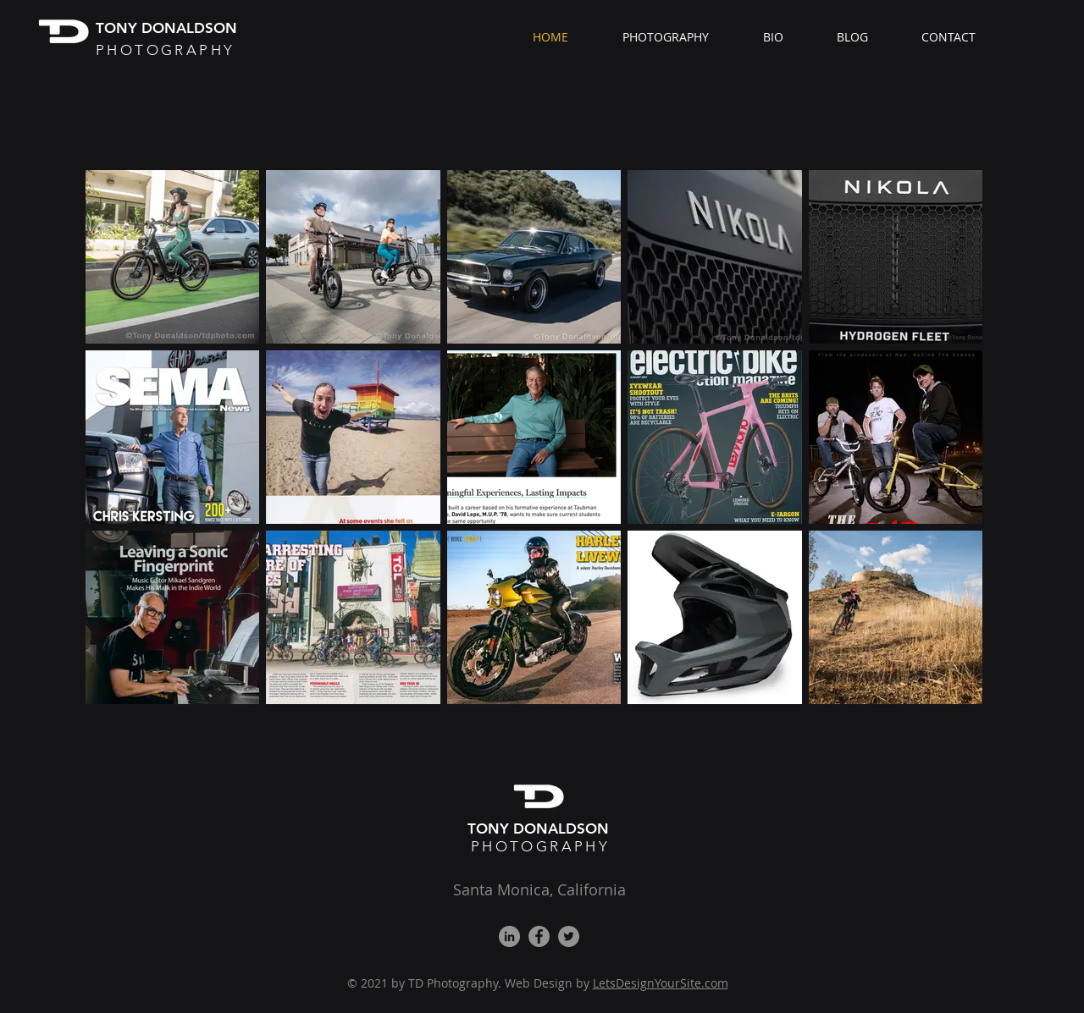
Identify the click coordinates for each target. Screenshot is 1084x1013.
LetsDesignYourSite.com (660, 983)
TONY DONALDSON (540, 828)
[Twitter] (568, 936)
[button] (680, 37)
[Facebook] (539, 936)
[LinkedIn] (509, 936)
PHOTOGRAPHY (540, 846)
